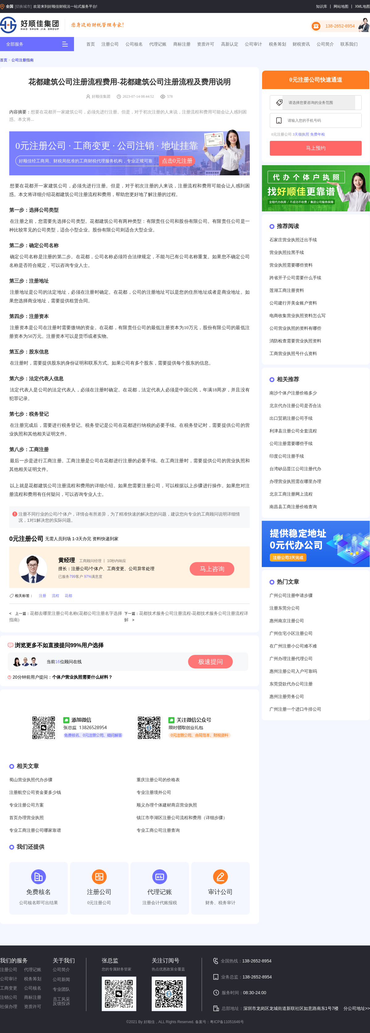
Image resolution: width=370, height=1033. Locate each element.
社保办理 (8, 1006)
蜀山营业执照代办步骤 (30, 780)
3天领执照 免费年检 (309, 134)
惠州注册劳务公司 (286, 696)
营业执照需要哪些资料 (291, 265)
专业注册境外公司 (154, 792)
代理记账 (157, 44)
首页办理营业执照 (26, 817)
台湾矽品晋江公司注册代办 (295, 469)
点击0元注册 (177, 161)
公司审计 (253, 44)
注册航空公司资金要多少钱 (35, 792)
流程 (55, 596)
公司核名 (134, 44)
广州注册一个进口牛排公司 (295, 709)
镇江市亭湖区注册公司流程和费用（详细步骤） (182, 817)
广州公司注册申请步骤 (291, 595)
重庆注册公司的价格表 (158, 780)
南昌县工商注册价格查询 (293, 506)
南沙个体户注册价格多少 (293, 393)
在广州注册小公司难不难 (293, 646)
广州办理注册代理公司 (291, 658)
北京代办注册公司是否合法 (295, 405)
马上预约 (316, 148)
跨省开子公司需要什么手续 (295, 278)
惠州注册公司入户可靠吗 (293, 671)
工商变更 (8, 988)
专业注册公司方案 (26, 805)
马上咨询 (212, 568)
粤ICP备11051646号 (227, 1022)
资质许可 (205, 44)
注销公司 (8, 997)
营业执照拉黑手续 (286, 252)
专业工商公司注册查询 (158, 830)
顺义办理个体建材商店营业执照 (167, 805)
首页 (90, 44)
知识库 (321, 6)
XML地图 (362, 6)
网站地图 (341, 6)
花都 (68, 596)
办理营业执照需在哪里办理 (295, 481)
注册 (42, 596)
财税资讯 (301, 44)
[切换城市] (23, 6)
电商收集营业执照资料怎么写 (297, 315)
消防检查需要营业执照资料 (295, 341)
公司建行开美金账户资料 (293, 303)
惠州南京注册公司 (286, 621)
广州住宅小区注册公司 (291, 633)
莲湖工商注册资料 (286, 290)
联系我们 (349, 44)
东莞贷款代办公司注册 (291, 684)
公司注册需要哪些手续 (291, 443)
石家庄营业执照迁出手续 (293, 240)
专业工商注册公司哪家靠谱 (35, 830)
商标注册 (182, 44)
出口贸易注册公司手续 (291, 418)
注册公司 (110, 44)
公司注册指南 (22, 60)
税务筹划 (277, 44)
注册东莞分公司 (284, 608)
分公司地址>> (356, 1008)
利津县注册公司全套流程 (293, 431)
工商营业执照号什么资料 (293, 353)
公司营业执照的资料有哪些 (295, 328)
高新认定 (229, 44)
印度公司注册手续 (286, 456)
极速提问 (210, 661)
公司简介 (325, 44)
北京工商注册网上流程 (291, 494)
